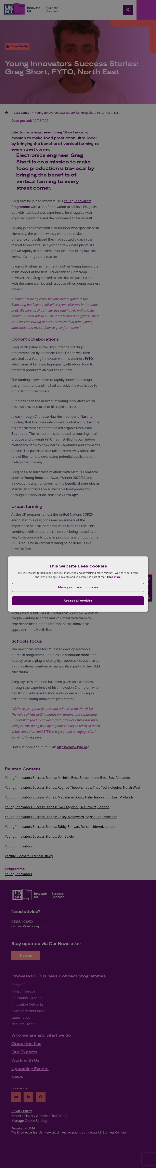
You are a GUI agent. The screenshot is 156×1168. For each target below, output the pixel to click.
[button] (78, 587)
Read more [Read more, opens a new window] (114, 577)
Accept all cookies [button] (78, 600)
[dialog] (78, 584)
